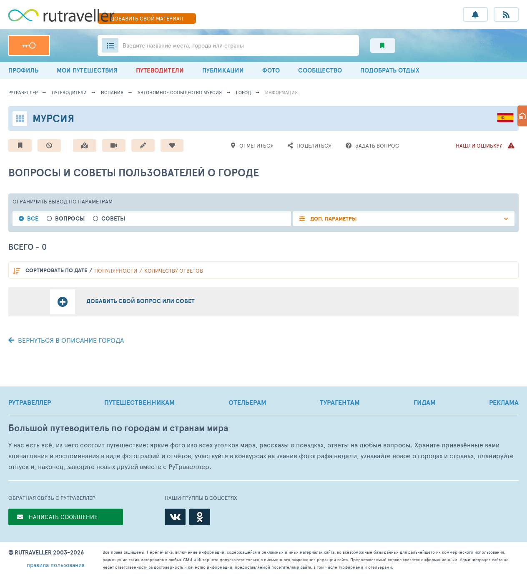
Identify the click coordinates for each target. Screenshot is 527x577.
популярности (115, 270)
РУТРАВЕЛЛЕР (29, 402)
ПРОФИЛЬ (23, 70)
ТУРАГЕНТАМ (340, 402)
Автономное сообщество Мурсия (180, 92)
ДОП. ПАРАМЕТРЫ (333, 219)
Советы (113, 218)
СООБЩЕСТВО (320, 70)
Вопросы (70, 218)
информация (281, 92)
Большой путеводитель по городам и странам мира (118, 428)
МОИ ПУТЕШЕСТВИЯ (87, 70)
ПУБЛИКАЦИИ (223, 70)
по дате (56, 270)
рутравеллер (23, 92)
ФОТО (271, 70)
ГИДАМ (425, 402)
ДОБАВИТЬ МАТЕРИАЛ (146, 18)
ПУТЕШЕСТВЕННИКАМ (139, 402)
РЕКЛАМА (504, 402)
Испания (112, 92)
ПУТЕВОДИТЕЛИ (160, 70)
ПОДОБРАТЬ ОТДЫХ (389, 70)
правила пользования (56, 565)
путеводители (69, 92)
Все (32, 218)
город (243, 92)
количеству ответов (173, 270)
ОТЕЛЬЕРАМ (247, 402)
